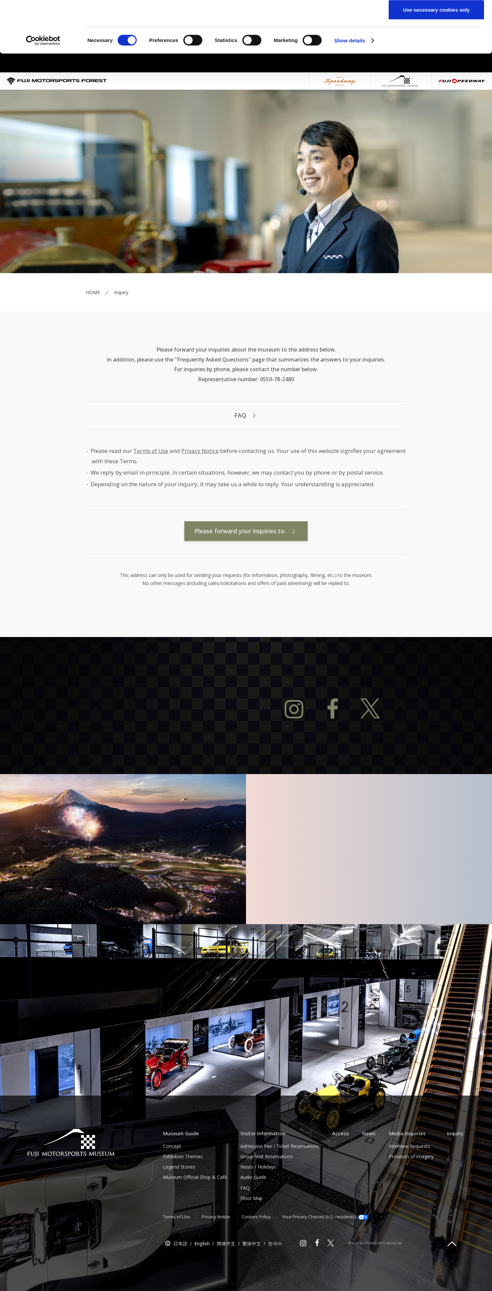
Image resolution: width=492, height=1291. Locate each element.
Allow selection (436, 39)
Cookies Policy (256, 1249)
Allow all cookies (436, 17)
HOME (93, 325)
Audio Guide (253, 1210)
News (369, 1166)
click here (309, 32)
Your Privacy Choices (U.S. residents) (325, 1249)
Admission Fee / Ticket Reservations (279, 1179)
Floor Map (251, 1231)
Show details (349, 92)
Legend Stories (179, 1199)
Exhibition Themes (183, 1189)
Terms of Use (150, 483)
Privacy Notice (200, 483)
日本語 (180, 1276)
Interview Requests (409, 1179)
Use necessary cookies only (436, 61)
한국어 (275, 1276)
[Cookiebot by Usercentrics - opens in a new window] (43, 92)
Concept (172, 1179)
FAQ (246, 448)
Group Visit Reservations (266, 1189)
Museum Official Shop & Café (195, 1210)
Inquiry (455, 1166)
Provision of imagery (411, 1189)
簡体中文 (226, 1276)
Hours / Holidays (258, 1199)
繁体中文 (251, 1276)
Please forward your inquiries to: (246, 564)
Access (340, 1166)
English (202, 1276)
